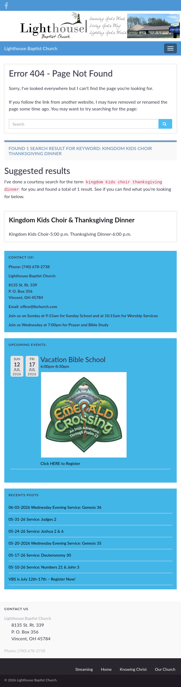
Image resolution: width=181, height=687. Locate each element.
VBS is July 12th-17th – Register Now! (42, 579)
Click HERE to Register (60, 463)
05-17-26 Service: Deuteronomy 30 (40, 555)
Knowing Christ (133, 669)
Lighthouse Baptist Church (30, 48)
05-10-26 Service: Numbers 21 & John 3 (44, 567)
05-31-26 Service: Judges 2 (32, 519)
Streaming (84, 669)
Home (106, 669)
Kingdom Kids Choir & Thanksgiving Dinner (72, 220)
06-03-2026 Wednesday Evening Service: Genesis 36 (55, 507)
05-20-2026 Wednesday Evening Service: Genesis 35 (55, 543)
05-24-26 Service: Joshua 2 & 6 (36, 531)
